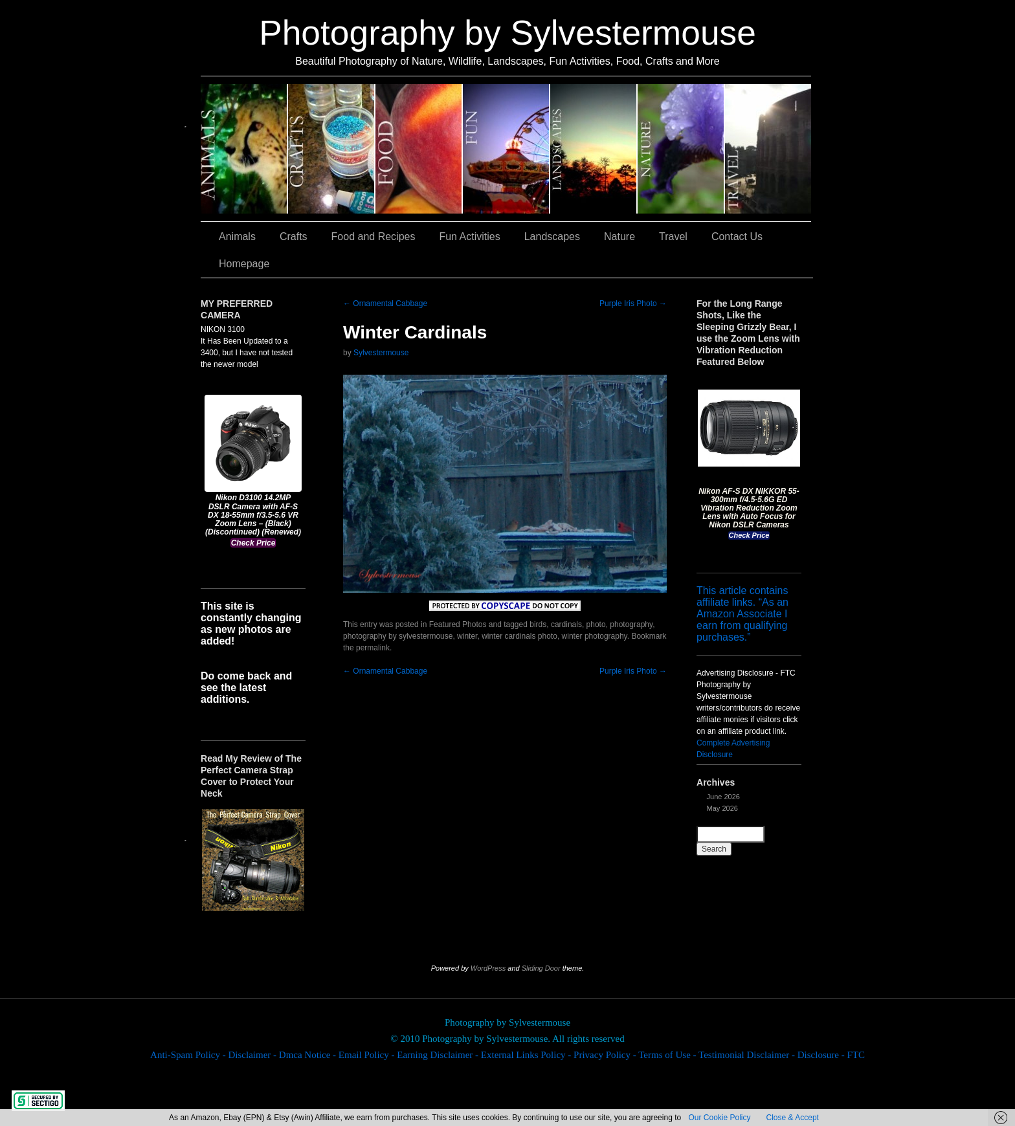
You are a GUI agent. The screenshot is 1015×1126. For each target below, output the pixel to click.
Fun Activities (506, 149)
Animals (244, 149)
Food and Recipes (419, 149)
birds (538, 624)
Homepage (244, 263)
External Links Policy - (527, 1055)
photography (631, 624)
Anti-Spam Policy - (189, 1055)
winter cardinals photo (519, 636)
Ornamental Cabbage (385, 303)
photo (596, 624)
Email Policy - (368, 1055)
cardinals (566, 624)
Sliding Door (541, 968)
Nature (681, 149)
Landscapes (594, 149)
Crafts (331, 149)
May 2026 (722, 808)
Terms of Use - (668, 1055)
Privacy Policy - (606, 1055)
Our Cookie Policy (719, 1117)
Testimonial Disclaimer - (748, 1055)
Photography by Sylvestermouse (507, 33)
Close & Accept (792, 1117)
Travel (768, 149)
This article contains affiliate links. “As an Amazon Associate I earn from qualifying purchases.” (742, 614)
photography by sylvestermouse (397, 636)
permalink (373, 647)
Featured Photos (458, 624)
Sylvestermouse (380, 352)
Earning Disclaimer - (439, 1055)
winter (467, 636)
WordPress (488, 968)
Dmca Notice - (309, 1055)
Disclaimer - (253, 1055)
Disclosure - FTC (831, 1055)
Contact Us (737, 236)
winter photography (594, 636)
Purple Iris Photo (633, 303)
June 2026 (723, 796)
